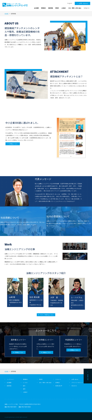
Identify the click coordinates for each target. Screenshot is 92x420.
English (69, 3)
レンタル (25, 382)
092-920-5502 (26, 407)
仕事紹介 (57, 382)
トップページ (10, 379)
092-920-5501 (12, 407)
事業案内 (43, 8)
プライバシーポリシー (77, 382)
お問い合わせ (75, 379)
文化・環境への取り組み (74, 8)
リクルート (86, 8)
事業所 (57, 8)
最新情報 (50, 8)
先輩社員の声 (58, 386)
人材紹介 (63, 8)
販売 (24, 386)
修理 (24, 389)
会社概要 (36, 8)
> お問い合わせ (82, 3)
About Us (74, 386)
